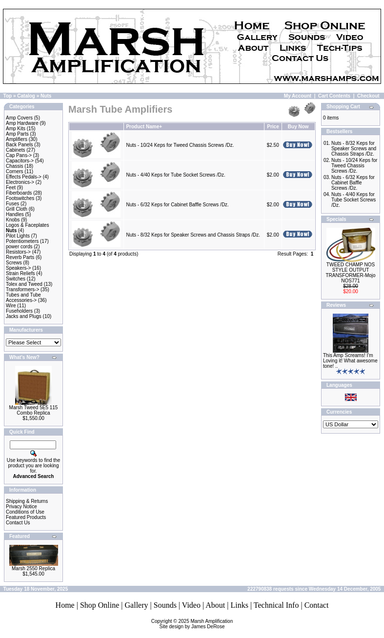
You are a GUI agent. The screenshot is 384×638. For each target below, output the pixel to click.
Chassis (14, 166)
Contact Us (18, 522)
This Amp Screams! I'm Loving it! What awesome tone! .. (350, 361)
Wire (11, 305)
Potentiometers (22, 241)
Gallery (136, 605)
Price (273, 126)
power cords (19, 246)
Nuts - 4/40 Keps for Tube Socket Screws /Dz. (175, 175)
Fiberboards (19, 193)
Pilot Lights (18, 236)
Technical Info (276, 605)
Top (7, 96)
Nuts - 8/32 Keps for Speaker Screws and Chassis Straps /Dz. (193, 235)
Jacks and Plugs (23, 316)
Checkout (368, 96)
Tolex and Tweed (24, 284)
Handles (15, 214)
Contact (316, 605)
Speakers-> (18, 268)
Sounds (165, 605)
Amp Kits (15, 128)
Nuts (45, 96)
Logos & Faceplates (27, 225)
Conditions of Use (25, 512)
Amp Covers (19, 117)
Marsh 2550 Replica (33, 568)
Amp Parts (17, 134)
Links (239, 605)
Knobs (13, 219)
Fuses (12, 203)
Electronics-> (20, 182)
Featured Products (26, 517)
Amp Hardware (22, 123)
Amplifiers (16, 139)
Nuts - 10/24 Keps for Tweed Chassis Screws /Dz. (180, 145)
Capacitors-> (20, 160)
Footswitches (20, 198)
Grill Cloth (16, 209)
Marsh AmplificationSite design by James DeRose (196, 623)
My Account (297, 96)
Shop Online (99, 605)
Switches (15, 278)
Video (191, 605)
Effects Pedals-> (23, 176)
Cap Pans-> (19, 155)
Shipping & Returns (27, 501)
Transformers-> (22, 289)
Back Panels (19, 144)
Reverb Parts (20, 257)
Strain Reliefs (20, 273)
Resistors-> (18, 252)
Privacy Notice (21, 506)
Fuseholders (19, 311)
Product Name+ (144, 126)
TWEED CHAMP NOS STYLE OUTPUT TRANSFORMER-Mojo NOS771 (350, 272)
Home (65, 605)
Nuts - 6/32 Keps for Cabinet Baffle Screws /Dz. (177, 204)
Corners (14, 171)
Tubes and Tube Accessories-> (23, 297)
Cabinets (15, 150)
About (215, 605)
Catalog (26, 96)
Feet (11, 187)
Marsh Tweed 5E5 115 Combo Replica (33, 410)
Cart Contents (334, 96)
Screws (14, 262)
